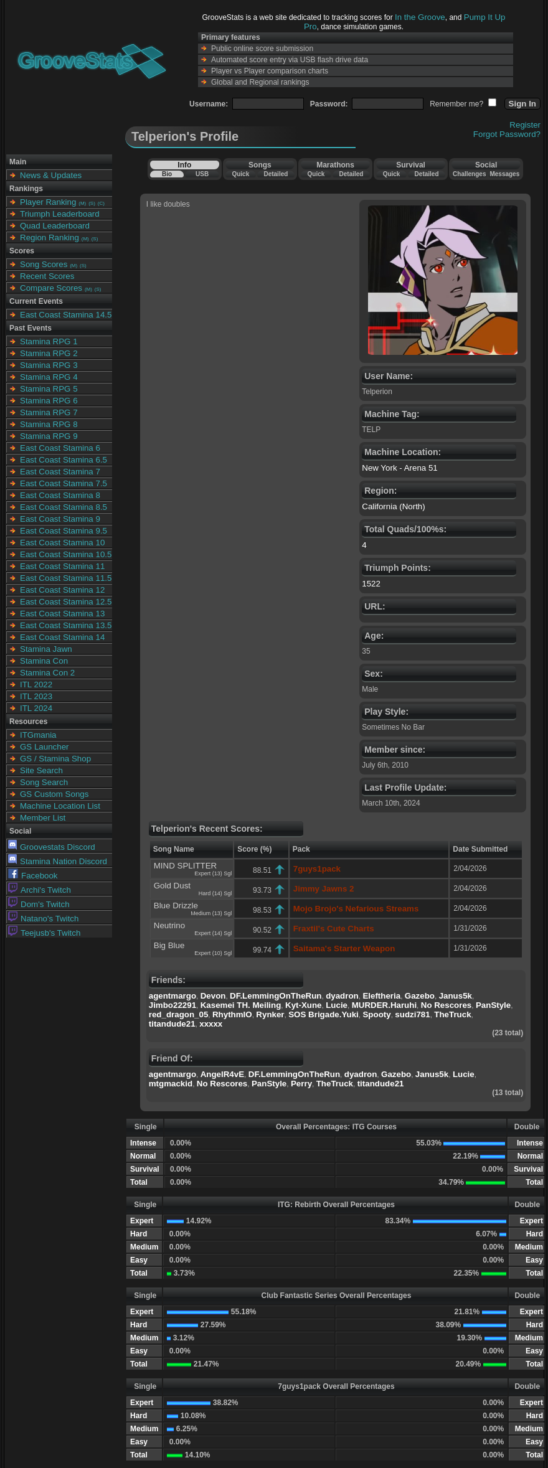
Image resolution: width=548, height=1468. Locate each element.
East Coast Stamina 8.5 (63, 507)
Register (525, 124)
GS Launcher (44, 746)
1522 (371, 583)
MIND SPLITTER (185, 865)
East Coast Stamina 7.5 (63, 483)
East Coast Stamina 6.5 (63, 459)
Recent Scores (47, 276)
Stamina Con (44, 661)
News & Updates (51, 175)
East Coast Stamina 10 (62, 542)
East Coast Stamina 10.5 (65, 554)
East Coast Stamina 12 (62, 590)
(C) (101, 203)
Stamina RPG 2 (49, 353)
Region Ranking (49, 237)
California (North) (393, 506)
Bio (167, 174)
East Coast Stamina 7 (60, 471)
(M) (82, 203)
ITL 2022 (36, 684)
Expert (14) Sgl (213, 933)
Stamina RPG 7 (49, 412)
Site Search (41, 770)
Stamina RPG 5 (49, 388)
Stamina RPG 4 (49, 377)
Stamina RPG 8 (49, 424)
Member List (42, 817)
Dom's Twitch (39, 904)
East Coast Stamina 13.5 (65, 625)
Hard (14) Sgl (215, 893)
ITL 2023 (36, 696)
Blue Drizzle (176, 905)
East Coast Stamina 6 (60, 448)
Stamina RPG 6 (49, 400)
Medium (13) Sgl (211, 913)
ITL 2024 (36, 708)
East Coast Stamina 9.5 (63, 530)
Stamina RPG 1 (49, 341)
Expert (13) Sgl (213, 873)
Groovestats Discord (51, 847)
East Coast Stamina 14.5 (65, 314)
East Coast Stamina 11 (62, 566)
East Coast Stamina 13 (62, 613)
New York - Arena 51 (400, 468)
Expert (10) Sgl (213, 953)
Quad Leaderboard (55, 225)
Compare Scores (51, 288)
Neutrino (169, 925)
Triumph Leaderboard (60, 214)
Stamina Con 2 (47, 672)
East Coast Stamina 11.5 (65, 578)
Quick (240, 174)
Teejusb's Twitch (44, 933)
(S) (91, 203)
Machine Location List (60, 806)
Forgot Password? (507, 134)
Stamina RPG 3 (49, 365)
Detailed (275, 174)
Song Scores (43, 264)
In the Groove (420, 17)
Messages (504, 174)
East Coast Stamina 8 (60, 495)
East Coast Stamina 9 (60, 519)
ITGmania (38, 735)
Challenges (469, 174)
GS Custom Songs (54, 794)
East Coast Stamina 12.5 (65, 601)
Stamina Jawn (46, 649)
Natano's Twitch (43, 918)
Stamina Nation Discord (57, 861)
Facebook (33, 875)
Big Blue (169, 945)
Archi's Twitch (39, 890)
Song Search (44, 782)
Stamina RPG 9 (49, 436)
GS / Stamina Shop (55, 758)
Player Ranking (48, 202)
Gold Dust (172, 885)
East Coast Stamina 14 (62, 637)
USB (202, 174)
